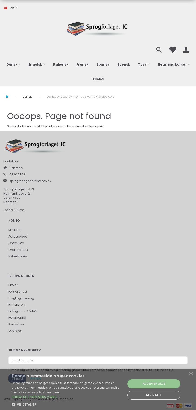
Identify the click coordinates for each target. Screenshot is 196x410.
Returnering (17, 318)
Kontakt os (16, 324)
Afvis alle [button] (154, 395)
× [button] (191, 374)
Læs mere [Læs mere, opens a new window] (52, 392)
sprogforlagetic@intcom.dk (30, 181)
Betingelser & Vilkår (22, 311)
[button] (67, 397)
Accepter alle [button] (154, 384)
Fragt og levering (21, 298)
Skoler (13, 285)
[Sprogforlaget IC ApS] (98, 28)
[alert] (98, 389)
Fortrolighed (17, 292)
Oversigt (14, 331)
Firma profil (16, 305)
